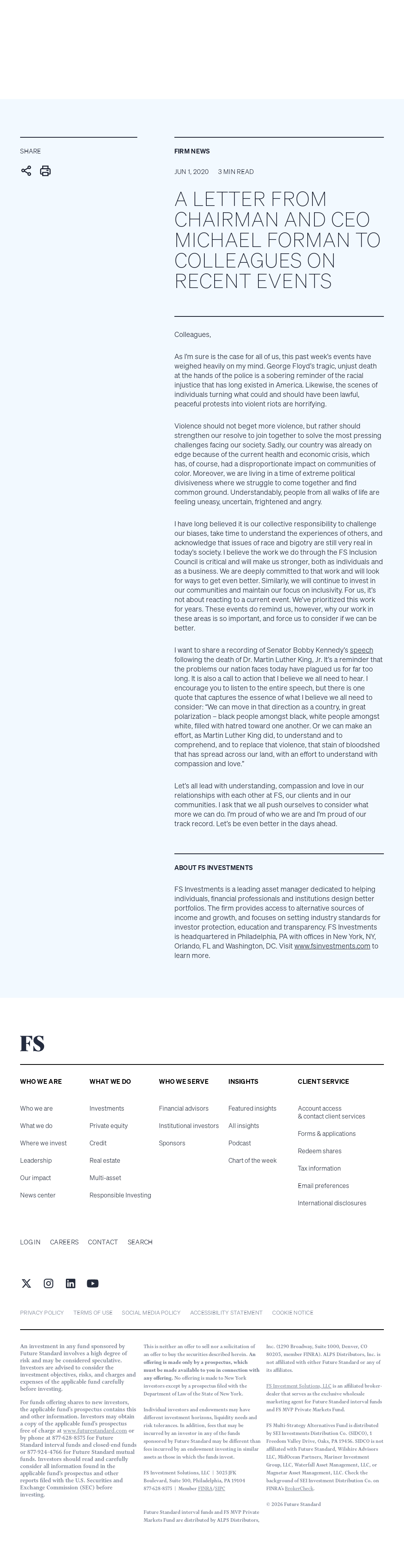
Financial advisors (184, 1108)
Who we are (36, 1108)
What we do (36, 1126)
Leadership (36, 1160)
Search (140, 1242)
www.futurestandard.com (95, 1430)
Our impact (35, 1178)
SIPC (220, 1488)
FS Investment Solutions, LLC (298, 1386)
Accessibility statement (226, 1312)
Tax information (319, 1168)
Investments (107, 1108)
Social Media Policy (151, 1312)
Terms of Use (92, 1312)
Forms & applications (327, 1133)
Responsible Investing (120, 1195)
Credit (98, 1143)
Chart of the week (252, 1160)
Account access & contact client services (331, 1112)
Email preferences (323, 1186)
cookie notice (292, 1312)
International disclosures (332, 1203)
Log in (30, 1242)
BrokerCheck (299, 1488)
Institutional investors (189, 1126)
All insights (243, 1126)
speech (361, 650)
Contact (103, 1242)
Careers (64, 1242)
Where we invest (43, 1143)
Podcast (239, 1143)
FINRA (205, 1488)
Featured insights (252, 1108)
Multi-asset (105, 1178)
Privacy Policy (42, 1312)
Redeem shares (320, 1151)
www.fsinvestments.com (332, 945)
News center (38, 1195)
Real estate (105, 1160)
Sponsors (172, 1143)
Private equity (109, 1126)
